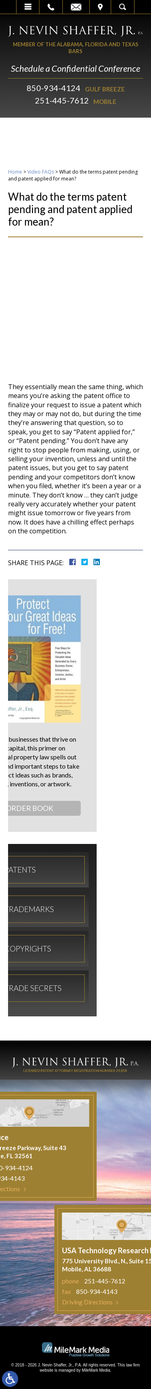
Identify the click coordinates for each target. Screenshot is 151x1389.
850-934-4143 (120, 1291)
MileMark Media (96, 1370)
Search (122, 7)
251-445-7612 (62, 100)
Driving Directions (111, 1302)
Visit (100, 7)
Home (15, 171)
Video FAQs (40, 171)
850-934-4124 (54, 88)
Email (76, 7)
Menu (28, 7)
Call (50, 7)
